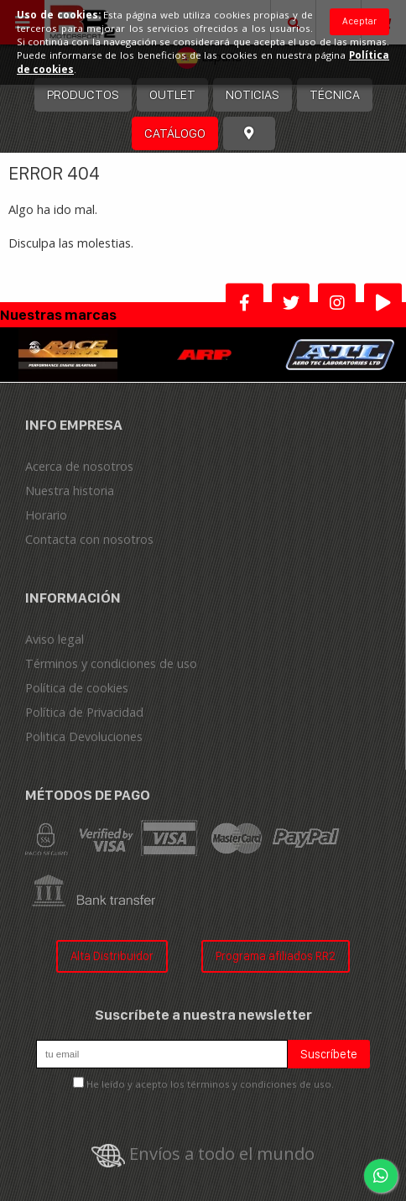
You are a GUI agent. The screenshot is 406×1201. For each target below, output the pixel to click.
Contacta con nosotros (89, 539)
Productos (83, 94)
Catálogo (175, 133)
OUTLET (172, 94)
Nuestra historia (69, 491)
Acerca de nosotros (79, 466)
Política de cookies (76, 688)
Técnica (335, 94)
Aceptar (359, 21)
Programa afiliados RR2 (276, 955)
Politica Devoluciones (84, 736)
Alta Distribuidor (112, 955)
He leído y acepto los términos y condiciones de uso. (210, 1084)
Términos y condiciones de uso (111, 663)
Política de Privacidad (84, 712)
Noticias (252, 94)
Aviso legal (54, 639)
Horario (46, 515)
